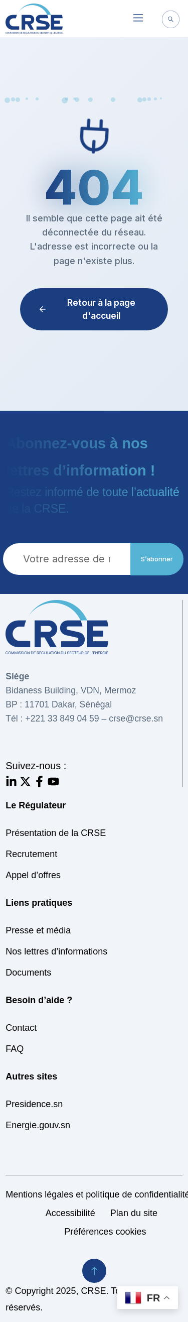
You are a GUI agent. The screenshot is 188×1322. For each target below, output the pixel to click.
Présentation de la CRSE (56, 833)
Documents (28, 973)
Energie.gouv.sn (38, 1125)
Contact (21, 1028)
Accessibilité (70, 1213)
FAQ (15, 1049)
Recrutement (31, 854)
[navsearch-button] (171, 21)
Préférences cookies (105, 1232)
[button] (138, 18)
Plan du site (133, 1213)
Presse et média (38, 930)
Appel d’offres (33, 875)
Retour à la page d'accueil (86, 309)
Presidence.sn (34, 1104)
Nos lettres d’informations (56, 951)
